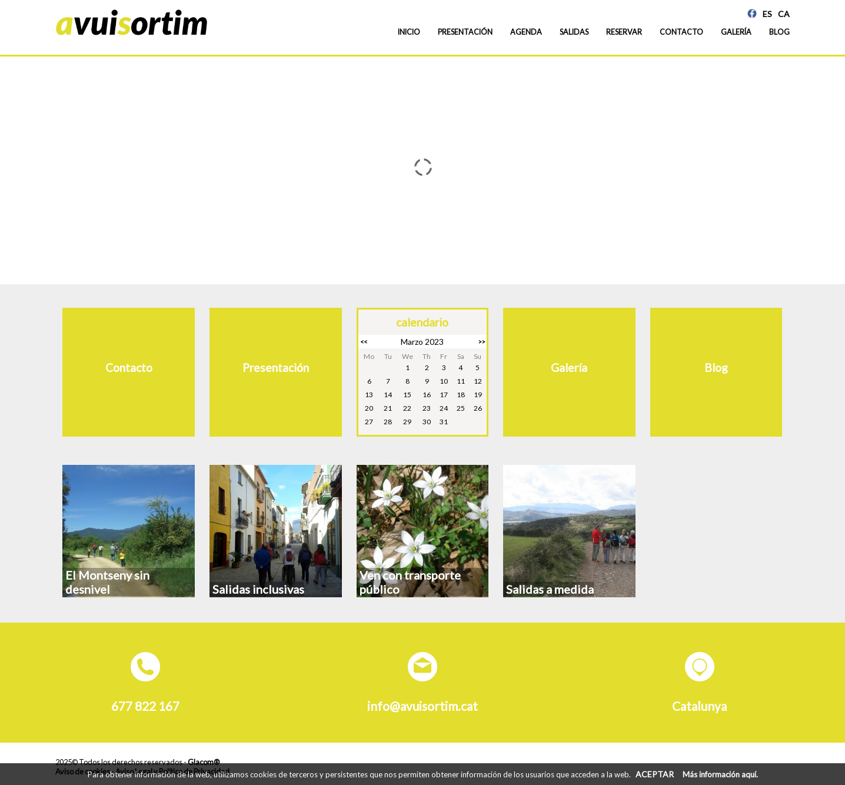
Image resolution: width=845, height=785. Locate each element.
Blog (779, 32)
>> (481, 341)
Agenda (526, 32)
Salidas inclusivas (258, 589)
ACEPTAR (655, 774)
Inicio (409, 32)
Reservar (624, 32)
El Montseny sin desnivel (107, 582)
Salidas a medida (550, 589)
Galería (736, 32)
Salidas (574, 32)
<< (363, 341)
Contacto (681, 32)
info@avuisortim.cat (422, 705)
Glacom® (203, 762)
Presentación (465, 32)
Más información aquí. (720, 774)
